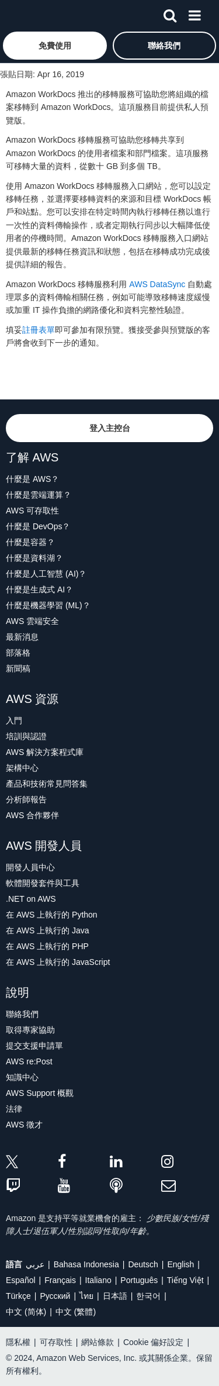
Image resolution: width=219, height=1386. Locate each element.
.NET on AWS (31, 899)
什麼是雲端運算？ (38, 494)
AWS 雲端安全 (32, 621)
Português (139, 1280)
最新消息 (22, 637)
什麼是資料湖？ (34, 558)
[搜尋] (170, 13)
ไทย (86, 1296)
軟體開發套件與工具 (42, 883)
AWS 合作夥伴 (32, 815)
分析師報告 (26, 799)
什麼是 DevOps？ (38, 526)
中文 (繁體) (75, 1311)
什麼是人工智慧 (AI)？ (46, 573)
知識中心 (22, 1077)
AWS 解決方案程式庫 (45, 752)
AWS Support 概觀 (40, 1093)
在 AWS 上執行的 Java (47, 930)
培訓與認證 (26, 736)
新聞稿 (18, 668)
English (180, 1264)
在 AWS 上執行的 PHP (47, 946)
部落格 (18, 652)
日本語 (115, 1296)
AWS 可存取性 (32, 510)
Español (21, 1280)
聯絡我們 (22, 1014)
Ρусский (55, 1296)
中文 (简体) (26, 1311)
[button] (55, 46)
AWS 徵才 (24, 1124)
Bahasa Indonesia (86, 1264)
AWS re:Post (29, 1061)
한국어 (148, 1296)
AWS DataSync (157, 284)
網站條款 (97, 1342)
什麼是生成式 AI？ (39, 589)
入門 (14, 720)
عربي (35, 1264)
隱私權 (18, 1342)
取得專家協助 (30, 1030)
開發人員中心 (30, 867)
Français (60, 1280)
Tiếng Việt (185, 1280)
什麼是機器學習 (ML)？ (48, 605)
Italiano (98, 1280)
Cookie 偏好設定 (153, 1342)
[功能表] (194, 13)
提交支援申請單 (34, 1045)
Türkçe (18, 1296)
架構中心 (22, 768)
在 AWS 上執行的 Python (52, 914)
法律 (14, 1108)
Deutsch (143, 1264)
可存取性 (56, 1342)
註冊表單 (38, 330)
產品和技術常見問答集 (47, 783)
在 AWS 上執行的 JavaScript (58, 962)
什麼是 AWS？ (32, 479)
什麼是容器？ (30, 542)
